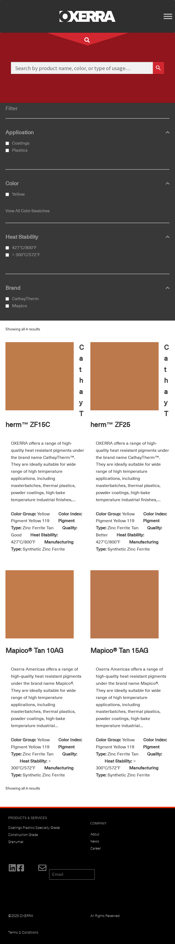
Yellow (18, 194)
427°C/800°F (24, 247)
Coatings (20, 143)
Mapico (19, 305)
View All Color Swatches (27, 211)
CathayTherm (25, 298)
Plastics (20, 150)
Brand (87, 288)
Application (87, 132)
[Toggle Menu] (168, 16)
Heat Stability (87, 237)
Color (87, 183)
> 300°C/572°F (26, 254)
